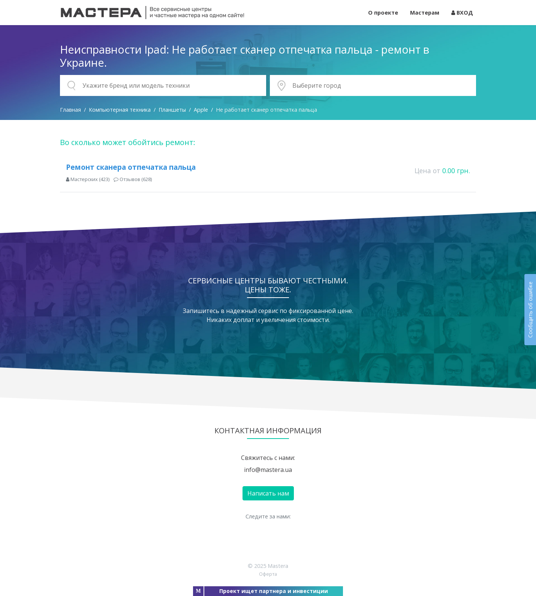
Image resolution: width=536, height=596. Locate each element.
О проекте (383, 12)
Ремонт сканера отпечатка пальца (131, 167)
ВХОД (462, 12)
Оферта (268, 574)
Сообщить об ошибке (530, 310)
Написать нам (268, 493)
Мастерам (424, 12)
